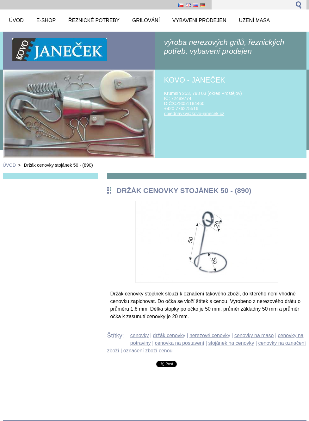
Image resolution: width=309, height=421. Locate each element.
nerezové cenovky (209, 335)
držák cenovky (169, 335)
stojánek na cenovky (231, 343)
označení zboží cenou (148, 350)
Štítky (114, 335)
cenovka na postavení (179, 343)
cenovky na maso (254, 335)
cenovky (139, 335)
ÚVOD (9, 165)
